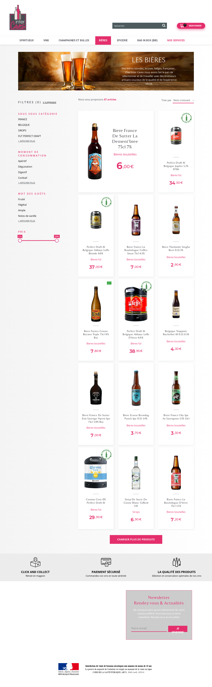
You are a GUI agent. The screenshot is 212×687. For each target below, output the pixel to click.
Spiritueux (27, 40)
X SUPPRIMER (49, 102)
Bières (103, 40)
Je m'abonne (178, 629)
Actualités (27, 614)
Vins (46, 40)
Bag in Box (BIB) (147, 40)
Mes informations (102, 605)
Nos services (176, 40)
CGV (59, 620)
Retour (60, 610)
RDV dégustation (30, 609)
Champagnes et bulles (74, 40)
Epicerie (122, 40)
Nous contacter (65, 599)
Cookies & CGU (65, 639)
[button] (38, 141)
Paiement (62, 615)
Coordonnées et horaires (35, 604)
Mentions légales (66, 625)
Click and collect (65, 605)
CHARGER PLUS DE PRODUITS (136, 539)
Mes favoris (99, 610)
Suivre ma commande (104, 599)
